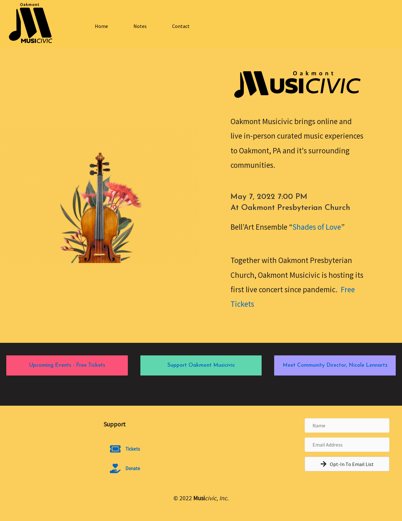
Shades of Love (316, 227)
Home (101, 26)
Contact (181, 26)
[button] (347, 464)
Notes (140, 26)
